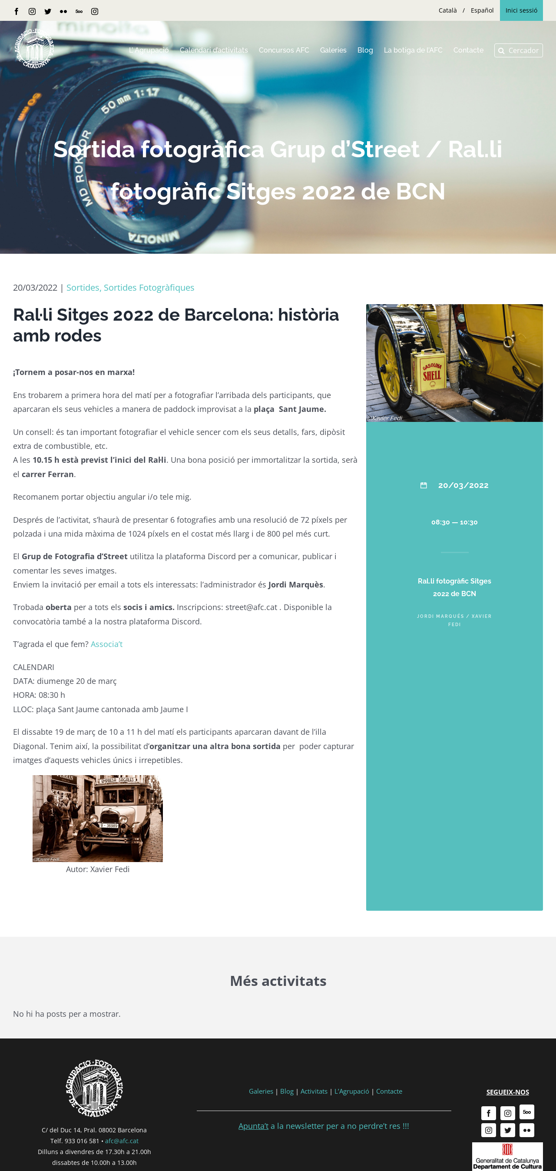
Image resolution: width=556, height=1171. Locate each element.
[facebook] (488, 1113)
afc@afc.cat (122, 1141)
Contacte (389, 1091)
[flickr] (527, 1130)
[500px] (527, 1112)
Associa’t (106, 644)
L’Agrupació (351, 1091)
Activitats (314, 1091)
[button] (518, 50)
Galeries (261, 1091)
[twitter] (507, 1130)
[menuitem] (448, 10)
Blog (287, 1091)
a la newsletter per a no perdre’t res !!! (323, 1126)
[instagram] (507, 1113)
